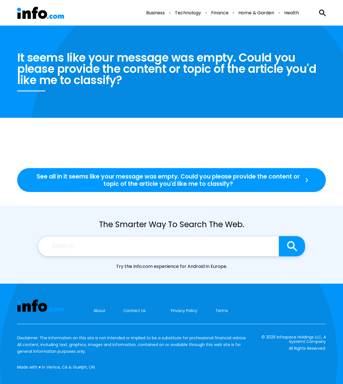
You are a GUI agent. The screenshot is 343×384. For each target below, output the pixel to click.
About (99, 310)
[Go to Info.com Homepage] (40, 13)
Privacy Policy (184, 310)
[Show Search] (322, 13)
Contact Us (134, 310)
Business (155, 12)
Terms (221, 310)
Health (291, 12)
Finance (220, 12)
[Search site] (292, 246)
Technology (188, 12)
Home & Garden (256, 12)
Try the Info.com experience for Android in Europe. (171, 266)
